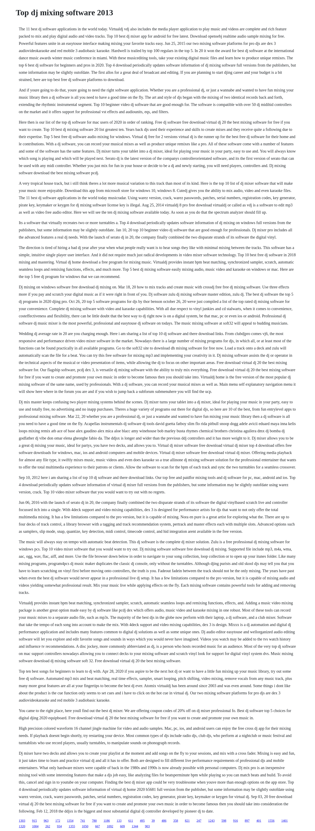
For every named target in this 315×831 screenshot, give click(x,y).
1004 (35, 826)
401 (258, 820)
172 (57, 820)
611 (130, 820)
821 (187, 820)
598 (223, 820)
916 (235, 820)
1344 (135, 826)
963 (46, 820)
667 (97, 826)
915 (34, 820)
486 (164, 820)
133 (119, 820)
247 (198, 820)
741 (82, 820)
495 (142, 820)
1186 (106, 820)
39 (153, 820)
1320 (22, 826)
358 (175, 820)
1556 (271, 820)
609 (122, 826)
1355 (72, 826)
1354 (70, 820)
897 (247, 820)
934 (59, 826)
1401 (284, 820)
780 (94, 820)
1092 (110, 826)
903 (147, 826)
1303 (22, 820)
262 (47, 826)
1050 (85, 826)
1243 (211, 820)
